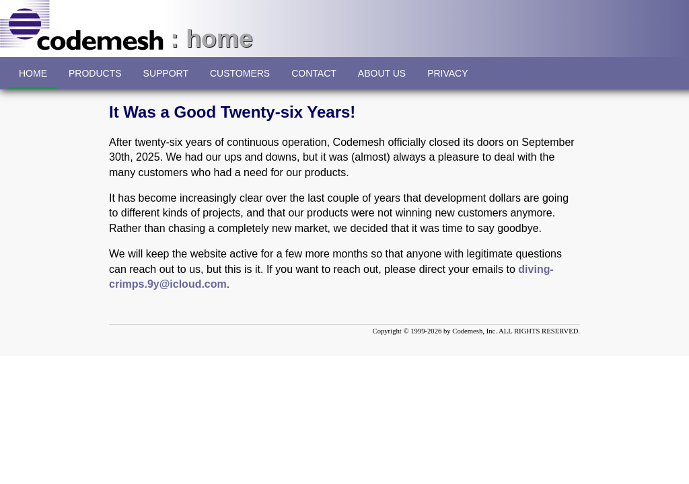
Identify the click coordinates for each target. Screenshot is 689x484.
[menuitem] (95, 73)
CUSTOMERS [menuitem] (240, 78)
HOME (33, 78)
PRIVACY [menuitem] (447, 78)
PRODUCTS (95, 73)
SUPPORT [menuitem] (166, 78)
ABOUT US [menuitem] (381, 78)
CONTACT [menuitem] (314, 78)
